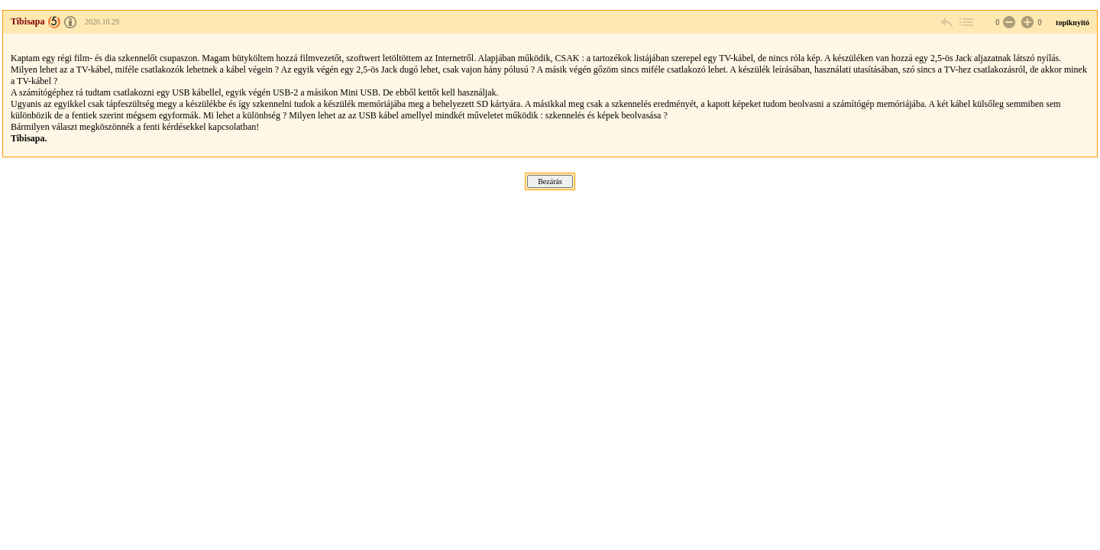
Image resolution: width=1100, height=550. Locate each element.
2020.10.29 (102, 22)
